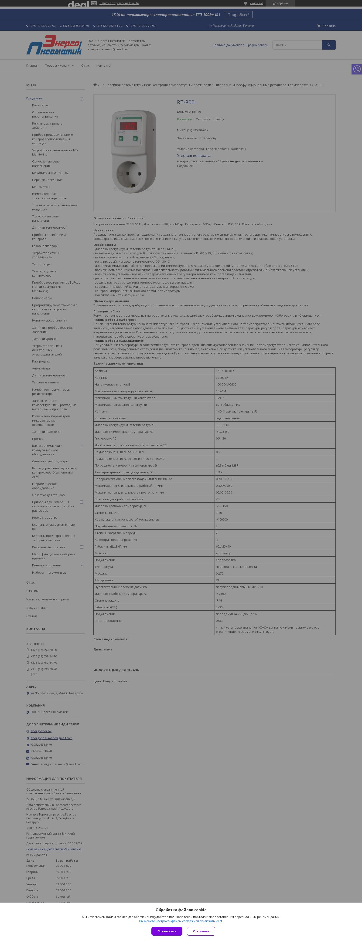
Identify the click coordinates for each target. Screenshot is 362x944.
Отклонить (201, 931)
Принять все (166, 931)
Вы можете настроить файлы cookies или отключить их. (179, 921)
